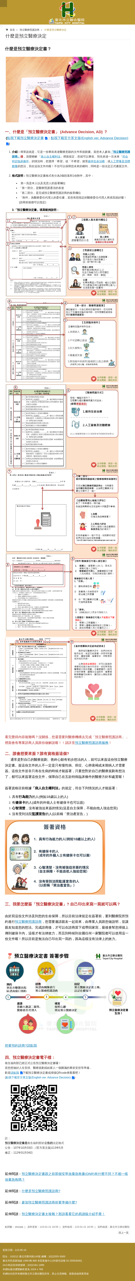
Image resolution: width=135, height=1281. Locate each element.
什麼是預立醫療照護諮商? (41, 1191)
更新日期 (7, 1250)
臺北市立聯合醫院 (67, 12)
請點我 (15, 1072)
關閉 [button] (3, 3)
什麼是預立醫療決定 (55, 29)
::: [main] (6, 28)
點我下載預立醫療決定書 (25, 138)
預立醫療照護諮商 (29, 29)
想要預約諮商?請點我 (21, 1045)
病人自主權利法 (50, 156)
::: (1, 26)
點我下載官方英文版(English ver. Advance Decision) (38, 1077)
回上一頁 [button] (123, 1232)
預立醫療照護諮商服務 (91, 743)
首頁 (12, 29)
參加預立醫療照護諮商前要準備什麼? (49, 1202)
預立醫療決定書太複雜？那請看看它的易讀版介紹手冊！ (63, 1214)
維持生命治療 (96, 161)
